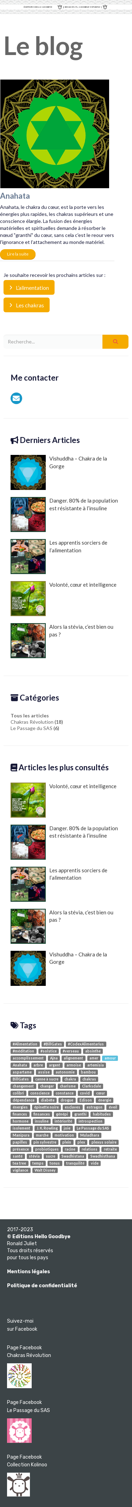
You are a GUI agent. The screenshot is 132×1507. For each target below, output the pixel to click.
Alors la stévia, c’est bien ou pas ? (62, 640)
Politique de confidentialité (42, 1286)
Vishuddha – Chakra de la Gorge (59, 472)
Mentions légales (28, 1272)
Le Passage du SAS (31, 728)
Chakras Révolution (32, 722)
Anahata (15, 195)
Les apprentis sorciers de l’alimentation (59, 556)
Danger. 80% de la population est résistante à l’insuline (64, 514)
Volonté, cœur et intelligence (64, 598)
